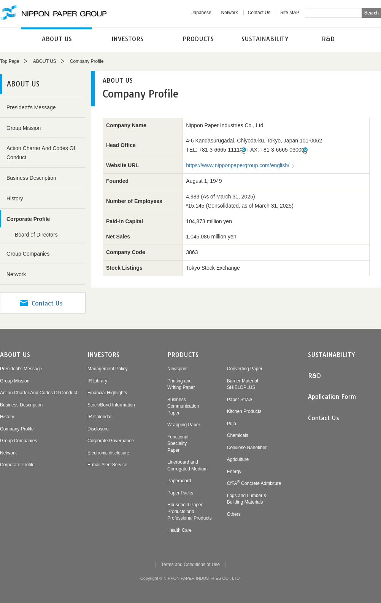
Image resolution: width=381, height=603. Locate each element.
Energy (234, 471)
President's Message (31, 107)
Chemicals (237, 435)
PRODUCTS (198, 39)
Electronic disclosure (108, 453)
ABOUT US (57, 39)
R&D (328, 39)
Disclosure (98, 429)
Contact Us (259, 12)
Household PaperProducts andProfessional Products (189, 511)
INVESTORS (127, 39)
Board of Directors (36, 235)
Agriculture (238, 459)
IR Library (97, 381)
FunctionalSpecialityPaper (177, 443)
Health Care (179, 530)
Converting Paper (244, 368)
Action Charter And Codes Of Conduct (40, 152)
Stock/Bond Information (111, 405)
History (14, 198)
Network (229, 12)
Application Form (332, 396)
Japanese (201, 12)
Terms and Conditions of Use (190, 564)
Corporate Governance (110, 440)
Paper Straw (239, 399)
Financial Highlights (107, 392)
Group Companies (28, 254)
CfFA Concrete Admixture (254, 483)
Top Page (9, 61)
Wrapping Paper (183, 424)
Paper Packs (180, 493)
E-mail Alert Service (107, 464)
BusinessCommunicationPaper (183, 406)
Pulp (231, 423)
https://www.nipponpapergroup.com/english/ (237, 165)
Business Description (31, 178)
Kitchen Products (244, 411)
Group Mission (23, 128)
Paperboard (179, 480)
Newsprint (177, 368)
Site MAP (289, 12)
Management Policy (107, 368)
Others (234, 514)
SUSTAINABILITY (265, 39)
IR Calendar (99, 416)
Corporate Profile (28, 219)
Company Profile (17, 429)
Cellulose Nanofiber (247, 447)
